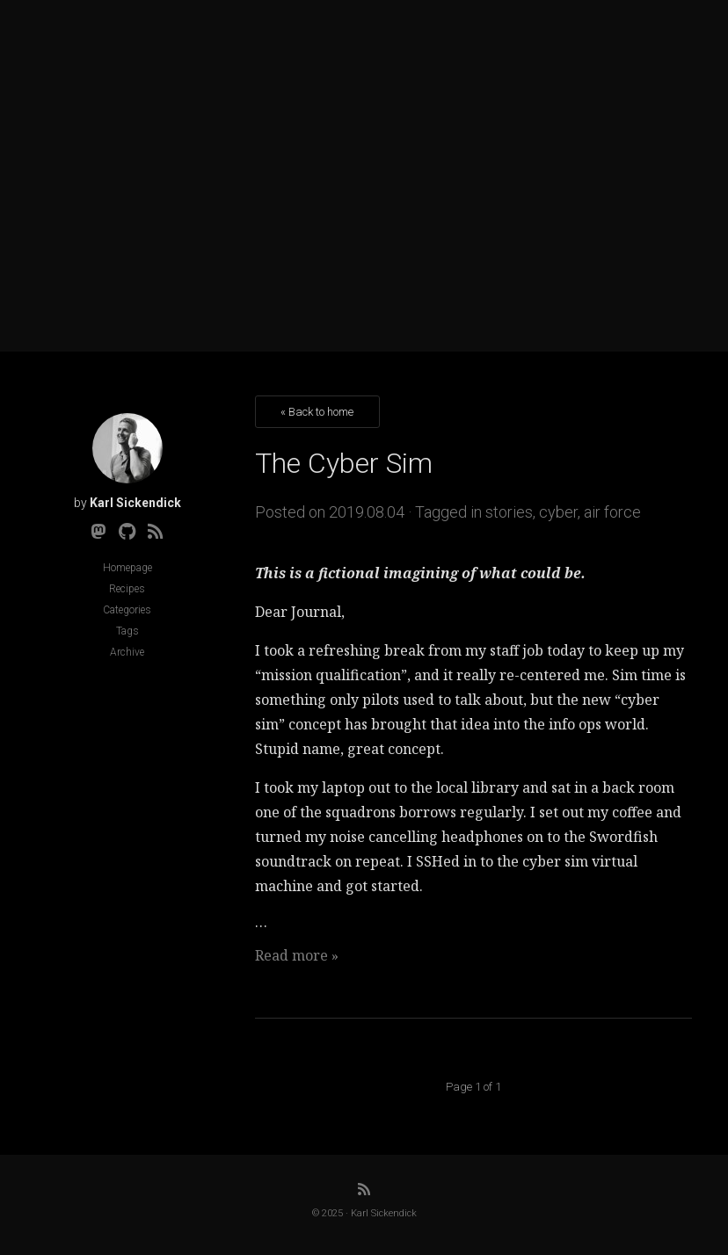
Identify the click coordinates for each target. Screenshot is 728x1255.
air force (612, 512)
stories (509, 512)
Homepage (127, 568)
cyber (558, 512)
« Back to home (316, 411)
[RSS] (155, 532)
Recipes (127, 589)
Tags (127, 631)
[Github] (127, 532)
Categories (127, 610)
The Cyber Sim (344, 463)
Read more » (297, 955)
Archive (127, 652)
